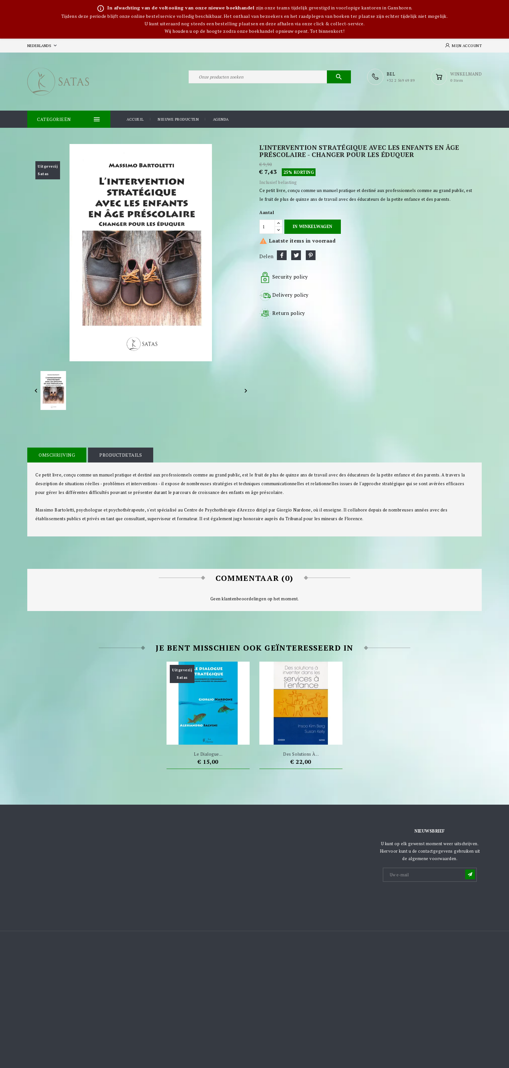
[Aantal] (267, 227)
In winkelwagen (312, 226)
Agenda (221, 119)
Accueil (135, 119)
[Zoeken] (270, 76)
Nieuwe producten (178, 119)
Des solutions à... (301, 754)
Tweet (296, 255)
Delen (282, 255)
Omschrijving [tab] (57, 455)
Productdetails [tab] (120, 455)
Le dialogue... (208, 754)
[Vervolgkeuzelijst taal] (42, 45)
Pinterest (311, 255)
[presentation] (432, 898)
